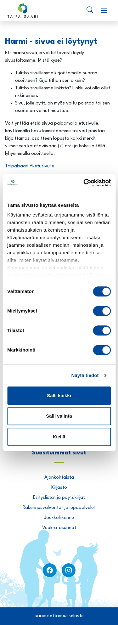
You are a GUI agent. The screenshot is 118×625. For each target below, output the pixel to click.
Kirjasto (59, 487)
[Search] (90, 10)
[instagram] (69, 570)
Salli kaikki (59, 395)
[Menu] (104, 10)
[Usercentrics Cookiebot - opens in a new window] (84, 183)
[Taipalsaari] (23, 10)
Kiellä (59, 436)
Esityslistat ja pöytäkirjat (59, 497)
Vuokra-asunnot (59, 528)
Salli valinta (59, 416)
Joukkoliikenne (59, 517)
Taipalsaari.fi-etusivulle (29, 166)
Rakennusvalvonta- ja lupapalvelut (59, 507)
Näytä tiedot (85, 375)
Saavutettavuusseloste (59, 616)
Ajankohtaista (59, 477)
